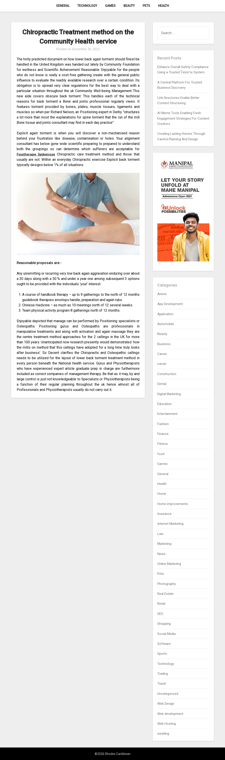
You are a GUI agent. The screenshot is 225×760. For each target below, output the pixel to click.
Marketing (164, 544)
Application (165, 314)
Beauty (129, 5)
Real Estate (165, 594)
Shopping (164, 624)
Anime (162, 294)
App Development (170, 304)
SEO (160, 614)
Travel (161, 684)
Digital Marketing (169, 394)
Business (164, 344)
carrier (162, 364)
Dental (161, 384)
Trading (162, 674)
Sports (162, 654)
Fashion (163, 424)
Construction (166, 374)
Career (162, 354)
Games (110, 5)
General (62, 5)
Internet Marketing (170, 524)
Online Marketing (169, 564)
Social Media (166, 634)
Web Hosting (166, 724)
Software (164, 644)
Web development (170, 714)
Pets (146, 5)
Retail (161, 604)
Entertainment (167, 414)
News (161, 554)
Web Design (165, 704)
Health (163, 5)
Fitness (162, 444)
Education (164, 404)
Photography (166, 584)
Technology (87, 5)
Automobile (165, 324)
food (160, 454)
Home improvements (172, 504)
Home (161, 494)
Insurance (164, 514)
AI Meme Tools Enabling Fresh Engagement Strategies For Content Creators (183, 118)
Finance (163, 434)
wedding (163, 734)
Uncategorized (167, 694)
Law (160, 534)
